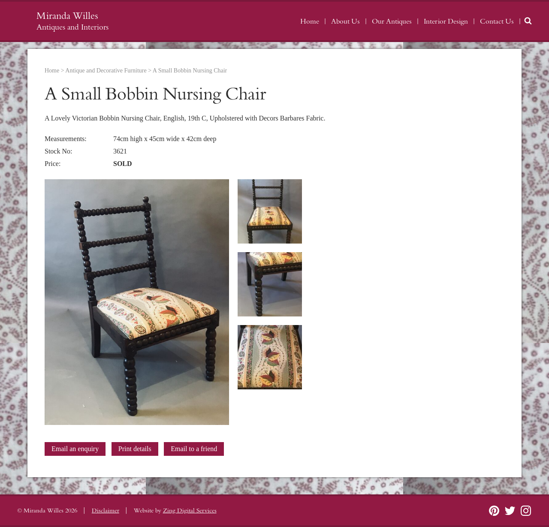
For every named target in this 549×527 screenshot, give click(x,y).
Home (309, 21)
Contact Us (497, 21)
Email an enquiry (75, 448)
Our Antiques (392, 21)
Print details (134, 448)
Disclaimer (105, 511)
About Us (345, 21)
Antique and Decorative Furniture (105, 70)
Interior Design (446, 21)
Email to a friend (194, 448)
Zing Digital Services (190, 511)
